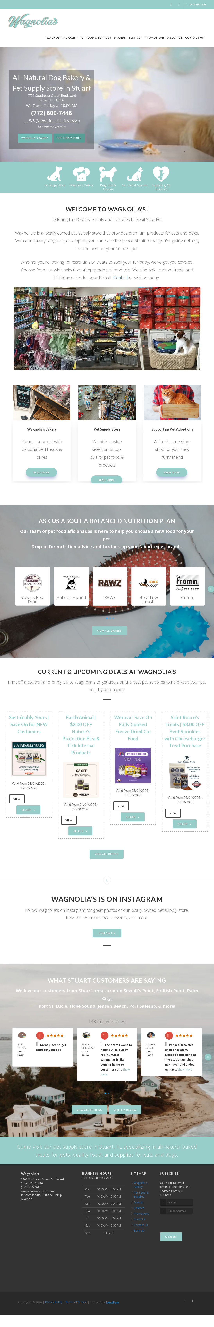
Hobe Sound (82, 1006)
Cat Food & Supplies (161, 185)
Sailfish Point (170, 990)
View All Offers (106, 854)
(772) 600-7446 (51, 113)
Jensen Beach (112, 1006)
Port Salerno (142, 1006)
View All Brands (109, 630)
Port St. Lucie (53, 1006)
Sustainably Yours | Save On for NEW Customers (29, 724)
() (58, 120)
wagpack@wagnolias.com (37, 1203)
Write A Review (125, 1110)
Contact (120, 277)
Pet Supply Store (71, 138)
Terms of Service (76, 1314)
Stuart (85, 990)
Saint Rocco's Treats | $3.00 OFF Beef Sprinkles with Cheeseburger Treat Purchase (185, 731)
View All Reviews (89, 1110)
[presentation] (181, 1234)
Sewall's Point (139, 990)
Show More (185, 1069)
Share (28, 810)
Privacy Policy (53, 1314)
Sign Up (171, 1249)
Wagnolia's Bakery (32, 138)
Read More (41, 472)
